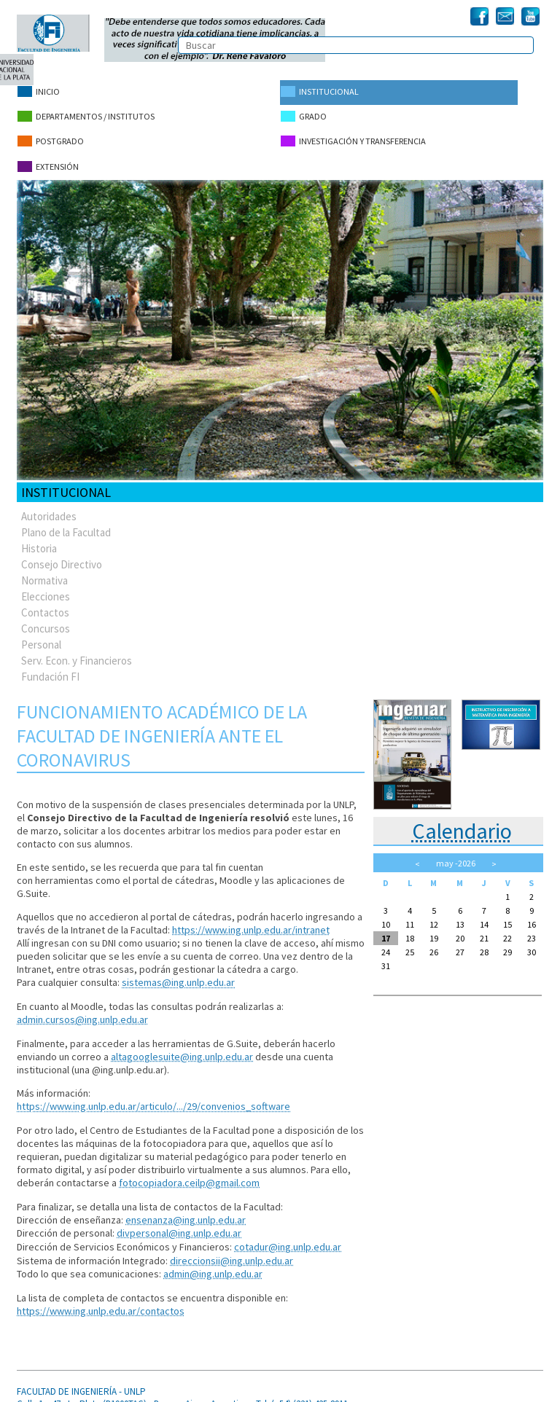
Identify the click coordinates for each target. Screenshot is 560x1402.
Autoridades (49, 507)
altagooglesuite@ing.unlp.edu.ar (181, 1045)
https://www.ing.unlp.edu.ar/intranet (251, 920)
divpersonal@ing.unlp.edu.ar (179, 1220)
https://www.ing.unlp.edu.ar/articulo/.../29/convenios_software (153, 1095)
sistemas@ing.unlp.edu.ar (178, 972)
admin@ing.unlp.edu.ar (212, 1259)
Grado (303, 114)
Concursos (45, 619)
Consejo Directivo (61, 555)
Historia (39, 539)
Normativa (44, 571)
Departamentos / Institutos (85, 114)
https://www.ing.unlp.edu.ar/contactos (100, 1296)
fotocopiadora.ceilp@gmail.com (189, 1171)
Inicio (38, 91)
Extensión (47, 159)
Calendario (462, 821)
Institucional (319, 91)
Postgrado (50, 136)
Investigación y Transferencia (352, 136)
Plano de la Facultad (66, 523)
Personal (41, 635)
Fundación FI (50, 667)
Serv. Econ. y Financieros (76, 651)
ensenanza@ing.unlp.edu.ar (185, 1207)
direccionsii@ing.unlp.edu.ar (231, 1246)
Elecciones (45, 587)
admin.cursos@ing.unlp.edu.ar (82, 1009)
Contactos (45, 603)
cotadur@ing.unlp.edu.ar (287, 1233)
